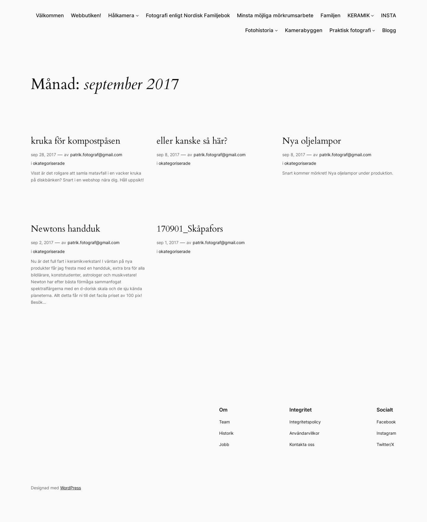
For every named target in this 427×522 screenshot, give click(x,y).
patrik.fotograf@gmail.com (96, 154)
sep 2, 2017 (42, 242)
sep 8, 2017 (168, 154)
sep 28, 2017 (43, 154)
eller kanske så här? (192, 141)
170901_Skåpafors (190, 229)
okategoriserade (49, 163)
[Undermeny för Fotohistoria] (276, 30)
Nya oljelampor (311, 141)
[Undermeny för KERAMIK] (372, 15)
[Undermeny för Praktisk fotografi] (373, 30)
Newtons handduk (65, 229)
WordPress (70, 487)
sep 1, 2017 (168, 242)
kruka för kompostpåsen (75, 141)
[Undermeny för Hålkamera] (137, 15)
